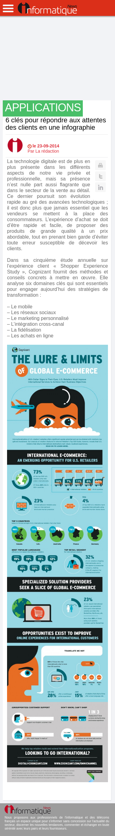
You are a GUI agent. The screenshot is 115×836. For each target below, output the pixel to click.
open (8, 8)
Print (100, 165)
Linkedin (100, 187)
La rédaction (47, 151)
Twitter (100, 176)
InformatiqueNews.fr (47, 8)
